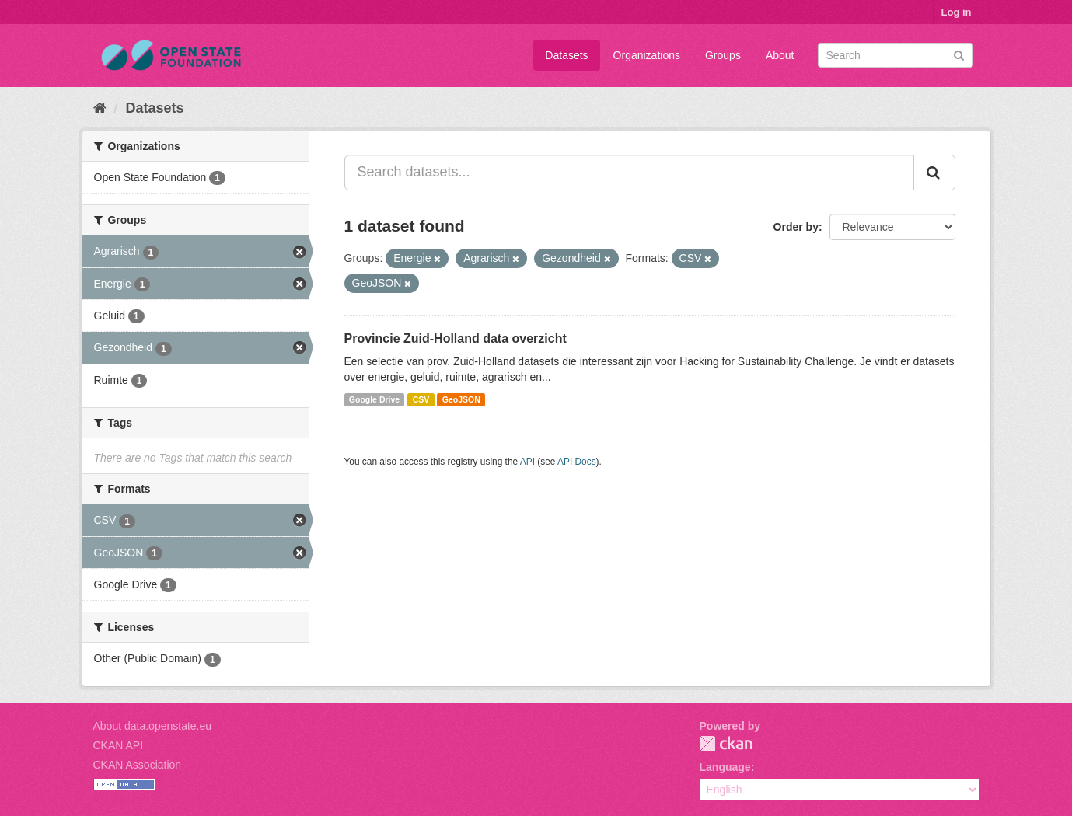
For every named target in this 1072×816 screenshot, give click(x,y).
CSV (421, 399)
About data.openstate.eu (152, 726)
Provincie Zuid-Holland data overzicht (455, 338)
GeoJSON (461, 399)
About (780, 55)
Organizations (646, 55)
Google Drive (374, 399)
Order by (796, 227)
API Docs (576, 461)
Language (725, 767)
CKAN (726, 743)
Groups (723, 55)
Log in (956, 12)
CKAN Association (137, 764)
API (527, 461)
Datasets (566, 55)
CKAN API (118, 745)
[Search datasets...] (629, 172)
